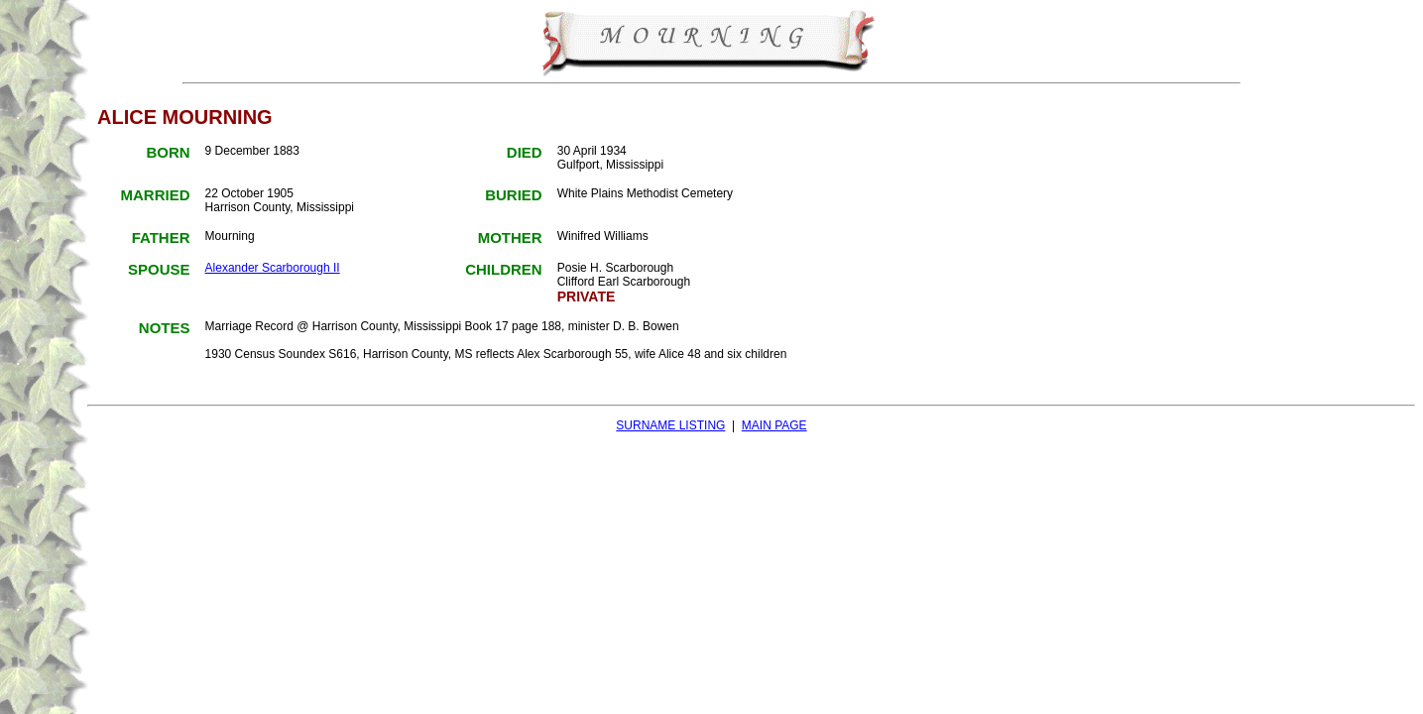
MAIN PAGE (774, 425)
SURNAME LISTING (670, 425)
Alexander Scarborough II (272, 268)
